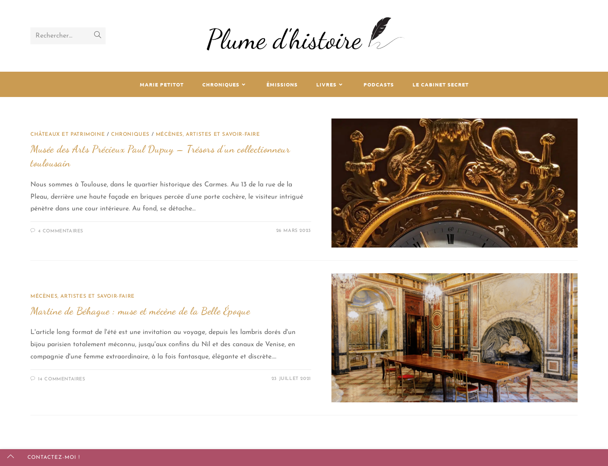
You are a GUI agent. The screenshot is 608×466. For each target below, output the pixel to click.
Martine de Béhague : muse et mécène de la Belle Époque (140, 311)
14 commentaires (61, 379)
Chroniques (130, 134)
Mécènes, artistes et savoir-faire (208, 134)
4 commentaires (60, 231)
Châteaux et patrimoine (67, 134)
